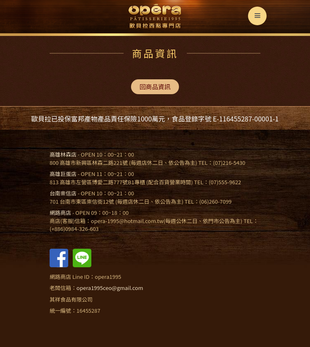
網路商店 (60, 212)
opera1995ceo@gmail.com (109, 288)
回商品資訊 (154, 86)
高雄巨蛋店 (63, 174)
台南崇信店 (63, 193)
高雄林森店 (63, 154)
